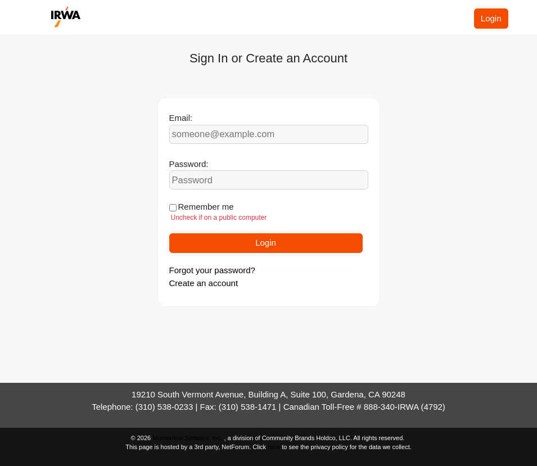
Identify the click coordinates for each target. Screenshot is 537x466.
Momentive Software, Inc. (188, 438)
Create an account (203, 283)
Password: (189, 164)
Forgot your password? (212, 270)
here (274, 447)
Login (491, 18)
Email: (181, 118)
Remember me (206, 206)
